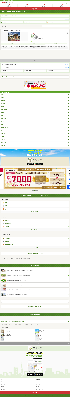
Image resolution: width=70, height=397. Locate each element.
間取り (2, 97)
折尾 (5, 206)
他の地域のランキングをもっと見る (35, 253)
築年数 (2, 106)
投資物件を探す (38, 386)
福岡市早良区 (7, 223)
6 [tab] (37, 190)
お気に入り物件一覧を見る (8, 77)
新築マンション (3, 381)
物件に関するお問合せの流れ (30, 395)
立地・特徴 (3, 118)
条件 (2, 130)
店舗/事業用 (3, 389)
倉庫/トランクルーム (39, 389)
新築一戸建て (3, 384)
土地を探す (3, 386)
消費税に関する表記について (61, 395)
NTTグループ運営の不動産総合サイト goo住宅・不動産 (9, 0)
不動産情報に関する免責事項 (43, 395)
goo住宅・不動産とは (7, 395)
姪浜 (5, 209)
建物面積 (3, 100)
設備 (2, 124)
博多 (5, 202)
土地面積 (3, 103)
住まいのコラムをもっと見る (34, 306)
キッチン (3, 121)
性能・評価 (3, 133)
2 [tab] (33, 190)
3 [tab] (34, 190)
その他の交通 (33, 39)
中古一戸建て (38, 384)
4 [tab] (35, 190)
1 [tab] (32, 190)
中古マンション (38, 381)
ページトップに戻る (35, 343)
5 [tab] (36, 190)
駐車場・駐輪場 (4, 127)
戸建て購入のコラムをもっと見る (34, 301)
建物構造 (3, 112)
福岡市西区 (6, 220)
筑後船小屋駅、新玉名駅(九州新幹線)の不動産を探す (12, 321)
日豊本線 (6, 241)
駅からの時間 (4, 109)
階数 (2, 115)
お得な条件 (3, 139)
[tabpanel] (35, 178)
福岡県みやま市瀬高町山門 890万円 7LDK (12, 30)
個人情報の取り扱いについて (52, 395)
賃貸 (1, 379)
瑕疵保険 (3, 136)
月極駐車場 (38, 379)
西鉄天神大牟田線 (8, 244)
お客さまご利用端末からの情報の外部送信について (18, 395)
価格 (2, 94)
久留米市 (6, 226)
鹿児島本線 (6, 238)
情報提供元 (36, 395)
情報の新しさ (4, 145)
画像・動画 (3, 142)
